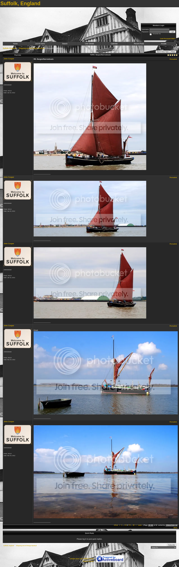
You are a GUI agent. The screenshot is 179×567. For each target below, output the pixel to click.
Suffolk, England (9, 48)
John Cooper (9, 59)
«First (116, 525)
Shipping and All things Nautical (31, 48)
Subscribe (171, 545)
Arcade (163, 44)
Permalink (173, 59)
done (175, 528)
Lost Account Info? (167, 39)
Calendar (114, 44)
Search (64, 44)
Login (172, 32)
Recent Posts (139, 44)
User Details (89, 44)
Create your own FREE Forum (82, 559)
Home (15, 44)
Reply (173, 52)
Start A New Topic (163, 52)
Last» (140, 525)
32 (134, 525)
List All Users (40, 44)
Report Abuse (88, 561)
